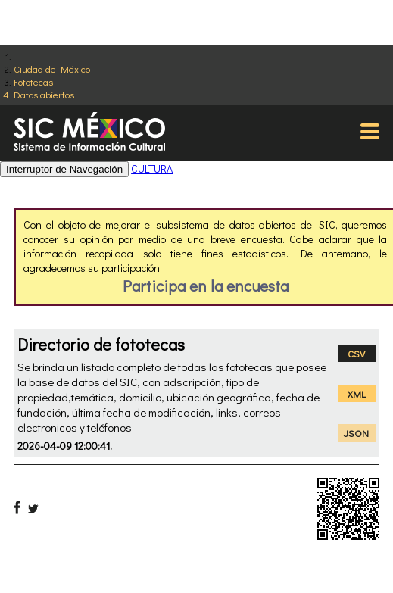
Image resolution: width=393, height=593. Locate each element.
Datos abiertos (44, 94)
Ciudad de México (52, 68)
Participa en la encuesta (206, 285)
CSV (356, 353)
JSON (356, 432)
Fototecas (33, 81)
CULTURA (152, 168)
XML (357, 393)
